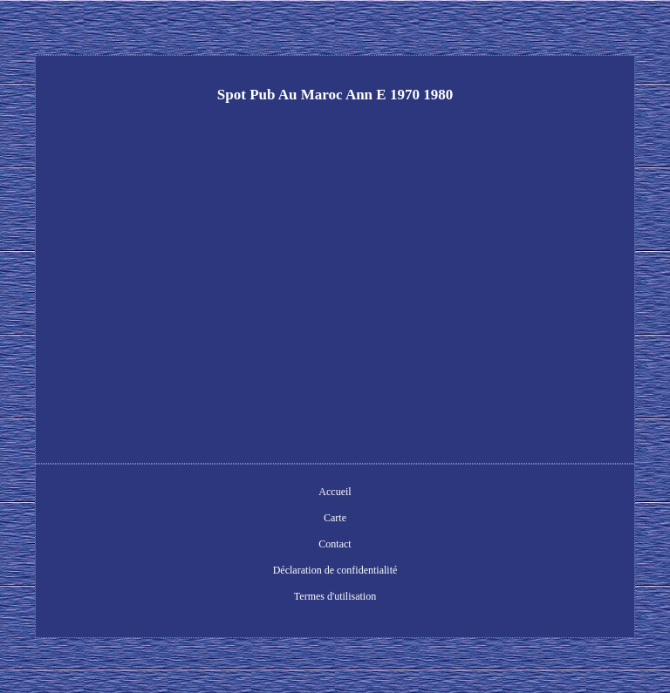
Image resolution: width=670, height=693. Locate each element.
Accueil (334, 492)
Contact (334, 544)
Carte (335, 518)
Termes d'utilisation (335, 596)
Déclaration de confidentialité (335, 570)
